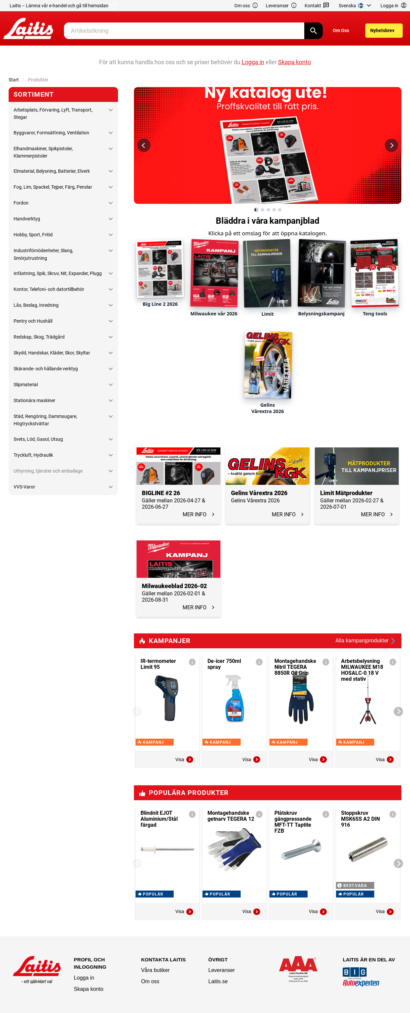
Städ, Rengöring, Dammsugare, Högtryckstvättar (45, 420)
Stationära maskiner (34, 400)
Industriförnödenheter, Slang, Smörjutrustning (43, 254)
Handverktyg (27, 218)
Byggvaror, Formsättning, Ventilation (51, 132)
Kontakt (317, 5)
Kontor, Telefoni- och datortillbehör (49, 289)
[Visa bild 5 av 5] (279, 209)
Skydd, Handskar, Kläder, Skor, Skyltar (52, 352)
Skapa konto (88, 989)
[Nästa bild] (391, 145)
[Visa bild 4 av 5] (274, 209)
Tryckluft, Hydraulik (33, 455)
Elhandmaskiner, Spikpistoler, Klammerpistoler (43, 152)
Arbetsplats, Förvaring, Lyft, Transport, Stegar (53, 113)
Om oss (246, 5)
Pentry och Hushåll (33, 321)
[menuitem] (356, 6)
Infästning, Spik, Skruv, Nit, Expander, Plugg (58, 273)
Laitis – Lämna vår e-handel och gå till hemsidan (63, 5)
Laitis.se (218, 981)
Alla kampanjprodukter (365, 640)
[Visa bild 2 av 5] (262, 209)
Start (14, 79)
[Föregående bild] (143, 145)
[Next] (398, 711)
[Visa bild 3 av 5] (268, 209)
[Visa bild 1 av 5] (256, 209)
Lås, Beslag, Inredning (36, 305)
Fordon (21, 203)
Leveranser (281, 5)
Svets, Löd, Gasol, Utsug (38, 439)
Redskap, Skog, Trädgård (39, 337)
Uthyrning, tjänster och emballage (48, 471)
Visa (184, 759)
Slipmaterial (26, 384)
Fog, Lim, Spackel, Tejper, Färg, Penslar (53, 187)
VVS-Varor (24, 486)
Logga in (84, 978)
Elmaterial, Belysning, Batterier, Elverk (52, 171)
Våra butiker (155, 970)
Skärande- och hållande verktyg (46, 368)
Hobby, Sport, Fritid (33, 234)
